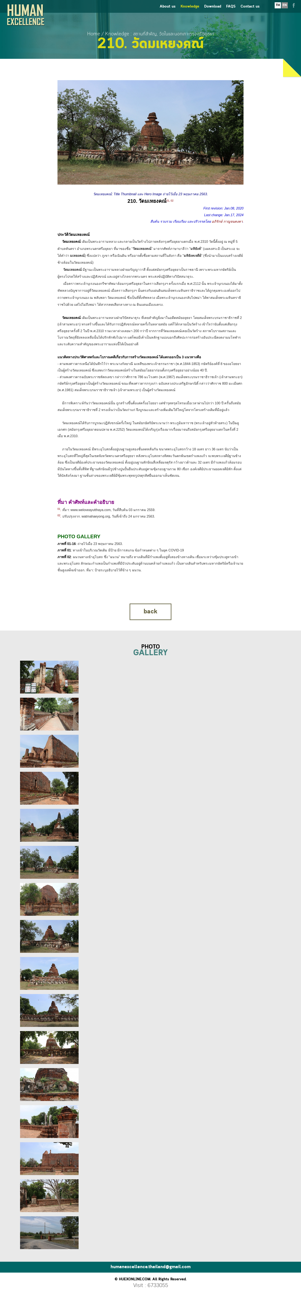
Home (93, 34)
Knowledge (190, 10)
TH (278, 9)
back (150, 611)
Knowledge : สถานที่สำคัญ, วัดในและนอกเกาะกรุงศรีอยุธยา (159, 34)
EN (285, 9)
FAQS (231, 10)
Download (212, 10)
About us (168, 10)
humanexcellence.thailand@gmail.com (151, 1267)
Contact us (250, 10)
